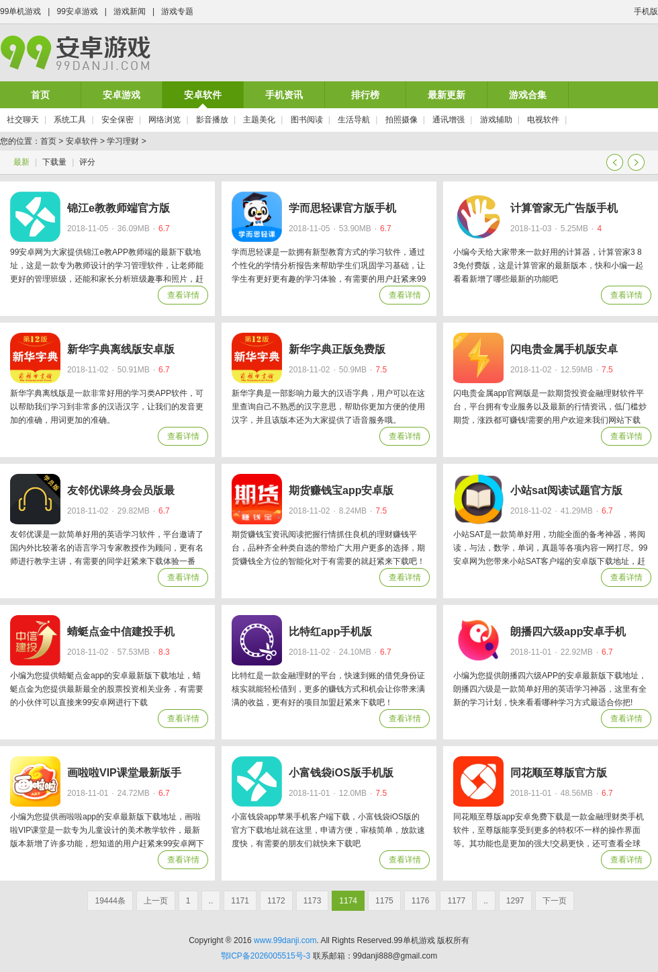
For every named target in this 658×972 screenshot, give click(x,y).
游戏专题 (177, 11)
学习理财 (123, 141)
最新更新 (446, 94)
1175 (384, 900)
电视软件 (543, 119)
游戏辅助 (496, 119)
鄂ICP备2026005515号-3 (265, 956)
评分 (87, 162)
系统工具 (70, 119)
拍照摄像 (401, 119)
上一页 (614, 162)
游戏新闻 (129, 11)
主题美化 (259, 119)
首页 (40, 94)
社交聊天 (23, 119)
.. (211, 900)
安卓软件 (203, 94)
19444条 (110, 900)
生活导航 (354, 119)
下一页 (636, 162)
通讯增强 (448, 119)
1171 (240, 900)
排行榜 (365, 94)
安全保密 (117, 119)
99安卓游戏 (76, 11)
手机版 (646, 11)
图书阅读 (307, 119)
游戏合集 (528, 94)
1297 (515, 900)
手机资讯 (284, 94)
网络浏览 (164, 119)
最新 (21, 162)
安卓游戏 (121, 94)
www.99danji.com (285, 940)
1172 (276, 900)
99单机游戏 (20, 11)
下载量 (54, 162)
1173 (312, 900)
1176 (421, 900)
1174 (348, 900)
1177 (456, 900)
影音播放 (212, 119)
